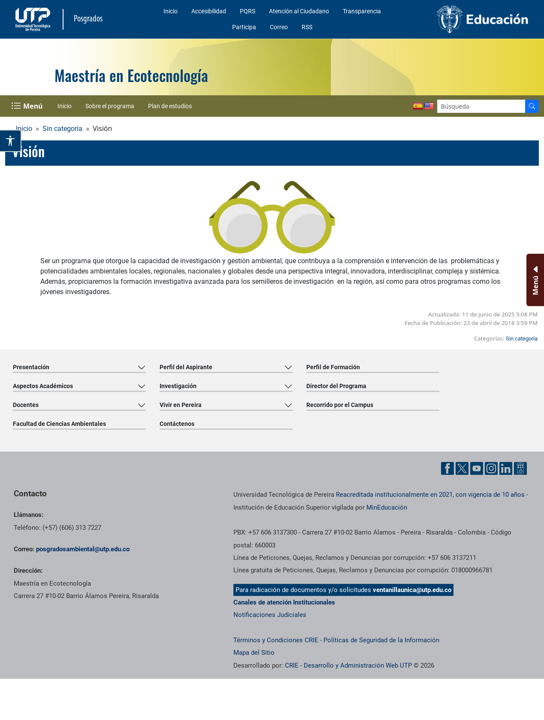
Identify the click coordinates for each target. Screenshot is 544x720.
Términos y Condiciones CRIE (275, 640)
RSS (307, 27)
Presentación (31, 367)
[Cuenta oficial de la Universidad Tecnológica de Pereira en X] (462, 468)
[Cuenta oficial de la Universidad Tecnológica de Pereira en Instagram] (491, 468)
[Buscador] (532, 106)
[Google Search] (481, 106)
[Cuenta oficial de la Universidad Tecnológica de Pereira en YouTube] (476, 468)
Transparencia (362, 11)
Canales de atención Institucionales (284, 602)
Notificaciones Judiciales (269, 615)
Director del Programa (336, 386)
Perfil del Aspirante (186, 367)
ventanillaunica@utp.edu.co (412, 590)
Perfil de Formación (333, 367)
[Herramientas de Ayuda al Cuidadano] (520, 468)
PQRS (247, 11)
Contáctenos (177, 423)
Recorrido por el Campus (339, 404)
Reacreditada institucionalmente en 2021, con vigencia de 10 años (430, 494)
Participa (244, 27)
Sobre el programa (109, 106)
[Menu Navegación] (27, 106)
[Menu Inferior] (534, 280)
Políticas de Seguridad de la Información (381, 640)
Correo (279, 27)
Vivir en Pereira (181, 404)
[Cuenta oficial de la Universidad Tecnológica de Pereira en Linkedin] (505, 468)
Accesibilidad (208, 11)
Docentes (26, 404)
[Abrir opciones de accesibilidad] (10, 141)
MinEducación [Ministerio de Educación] (386, 507)
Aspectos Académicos (43, 386)
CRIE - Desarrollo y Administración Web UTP (348, 665)
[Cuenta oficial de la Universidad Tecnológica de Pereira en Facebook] (447, 468)
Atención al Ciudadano (299, 11)
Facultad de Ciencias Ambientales (59, 423)
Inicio (170, 11)
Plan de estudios (170, 106)
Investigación (178, 386)
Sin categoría (62, 129)
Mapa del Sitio (254, 652)
